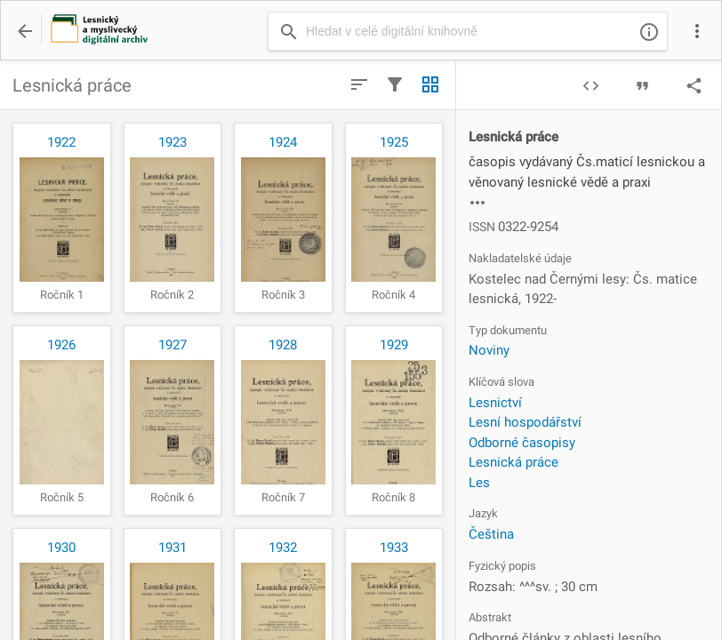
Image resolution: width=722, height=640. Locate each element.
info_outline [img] (649, 32)
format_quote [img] (642, 85)
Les (479, 483)
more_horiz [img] (477, 202)
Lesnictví (495, 403)
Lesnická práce (513, 462)
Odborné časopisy (522, 443)
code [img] (591, 85)
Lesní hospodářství (525, 422)
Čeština (491, 534)
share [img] (694, 85)
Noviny (489, 350)
